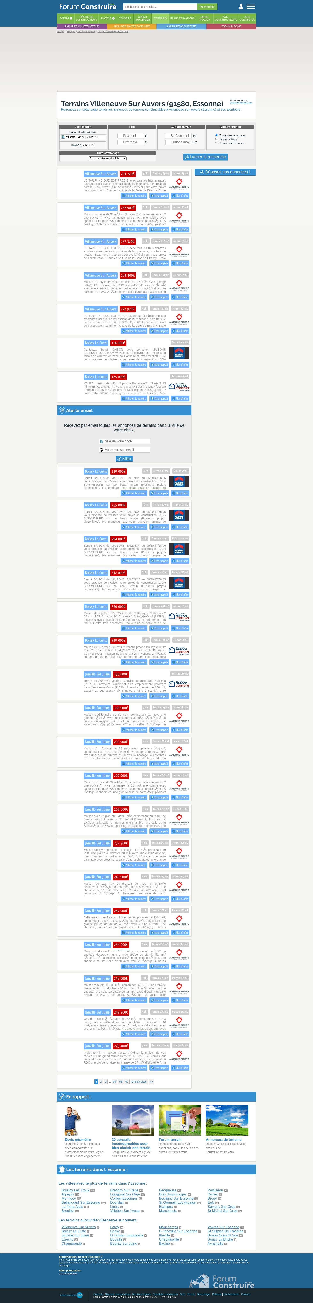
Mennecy (69, 1198)
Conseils (125, 18)
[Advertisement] (156, 62)
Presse (191, 1294)
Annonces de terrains (224, 1140)
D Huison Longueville (126, 1235)
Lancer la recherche (205, 156)
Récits (86, 18)
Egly (211, 1202)
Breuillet (68, 1211)
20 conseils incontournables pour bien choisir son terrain (131, 1144)
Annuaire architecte (181, 26)
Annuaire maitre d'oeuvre (132, 26)
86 (120, 1081)
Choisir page (139, 1081)
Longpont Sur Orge (125, 1194)
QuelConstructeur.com (241, 103)
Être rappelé (159, 195)
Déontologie (203, 1294)
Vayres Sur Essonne (223, 1227)
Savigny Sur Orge (221, 1207)
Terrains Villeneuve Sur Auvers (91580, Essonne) (142, 103)
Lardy (114, 1227)
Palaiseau (215, 1190)
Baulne (164, 1243)
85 (114, 1081)
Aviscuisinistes (247, 18)
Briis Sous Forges (172, 1194)
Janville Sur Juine (75, 1235)
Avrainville (215, 1243)
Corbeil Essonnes (124, 1198)
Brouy (212, 1198)
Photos (106, 18)
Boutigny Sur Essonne (176, 1198)
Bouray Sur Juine (123, 1243)
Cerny (115, 1231)
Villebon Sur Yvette (125, 1211)
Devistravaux (204, 18)
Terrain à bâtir (226, 139)
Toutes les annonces (230, 135)
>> (151, 1081)
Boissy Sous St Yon (223, 1235)
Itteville (164, 1235)
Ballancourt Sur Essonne (81, 1202)
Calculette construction (165, 1294)
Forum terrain (170, 1140)
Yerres (213, 1194)
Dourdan (117, 1202)
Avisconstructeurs (226, 18)
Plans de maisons (182, 18)
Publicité (216, 1294)
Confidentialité (231, 1294)
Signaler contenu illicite (117, 1294)
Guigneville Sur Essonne (178, 1231)
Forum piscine (231, 26)
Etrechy (68, 1239)
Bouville (116, 1239)
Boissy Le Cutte (74, 1231)
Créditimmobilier (142, 18)
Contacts (98, 1294)
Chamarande (72, 1243)
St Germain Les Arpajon (177, 1202)
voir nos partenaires (68, 1273)
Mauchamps (168, 1227)
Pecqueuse (167, 1190)
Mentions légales (141, 1294)
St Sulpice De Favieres (225, 1231)
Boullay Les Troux (75, 1190)
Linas (114, 1207)
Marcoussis (168, 1211)
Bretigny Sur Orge (124, 1190)
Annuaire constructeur (82, 26)
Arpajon (68, 1194)
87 (126, 1081)
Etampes (166, 1207)
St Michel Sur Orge (222, 1211)
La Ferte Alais (72, 1207)
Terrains (160, 18)
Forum (64, 18)
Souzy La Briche (220, 1239)
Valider (124, 459)
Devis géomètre (78, 1140)
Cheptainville (169, 1239)
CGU (182, 1294)
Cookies (245, 1294)
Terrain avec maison (230, 143)
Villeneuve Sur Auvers (79, 1227)
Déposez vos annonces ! (225, 172)
